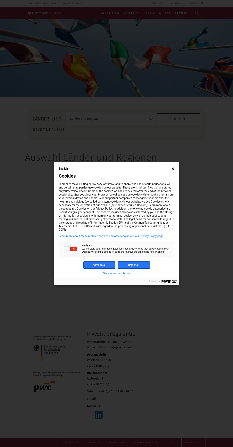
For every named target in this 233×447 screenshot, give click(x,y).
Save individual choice (116, 273)
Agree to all (99, 264)
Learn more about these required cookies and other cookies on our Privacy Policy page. (111, 236)
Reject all (133, 264)
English (65, 168)
